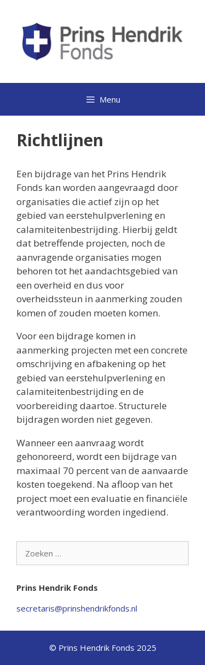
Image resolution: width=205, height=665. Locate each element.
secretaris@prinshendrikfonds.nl (76, 608)
